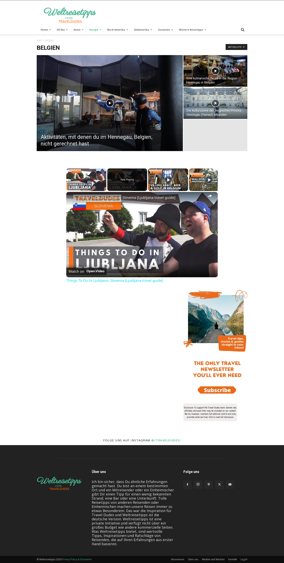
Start (39, 40)
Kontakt (232, 559)
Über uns (193, 559)
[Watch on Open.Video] (86, 271)
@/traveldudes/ (166, 440)
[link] (73, 198)
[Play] (168, 180)
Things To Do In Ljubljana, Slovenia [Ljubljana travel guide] (126, 197)
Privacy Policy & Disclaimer (77, 559)
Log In (244, 559)
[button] (242, 30)
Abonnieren (177, 559)
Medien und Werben (213, 559)
